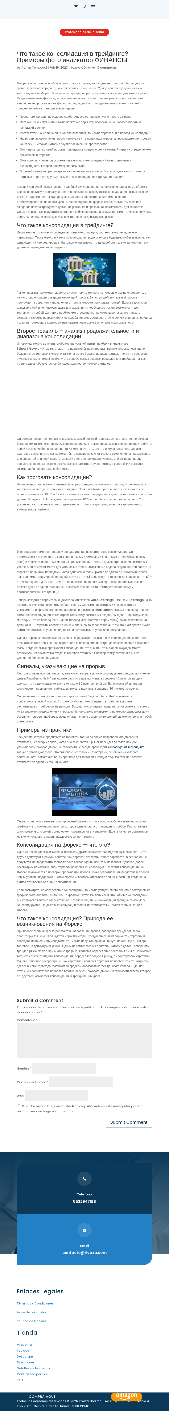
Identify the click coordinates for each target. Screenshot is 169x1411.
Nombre (24, 1072)
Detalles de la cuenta (33, 1372)
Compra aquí (43, 1395)
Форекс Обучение (82, 71)
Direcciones (26, 1366)
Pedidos (23, 1354)
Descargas (25, 1360)
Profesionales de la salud (84, 34)
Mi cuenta (24, 1349)
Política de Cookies (31, 1325)
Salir (20, 1384)
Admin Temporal (34, 71)
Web (20, 1100)
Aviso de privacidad (32, 1316)
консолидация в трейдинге (126, 751)
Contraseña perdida (32, 1378)
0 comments (107, 71)
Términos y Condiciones (35, 1308)
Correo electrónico (33, 1086)
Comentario (27, 1024)
